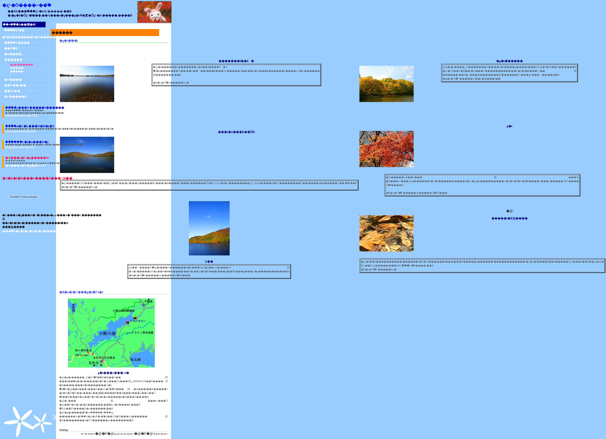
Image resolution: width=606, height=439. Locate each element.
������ (13, 59)
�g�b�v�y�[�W (124, 434)
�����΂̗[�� (10, 74)
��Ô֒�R (11, 48)
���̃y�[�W (160, 434)
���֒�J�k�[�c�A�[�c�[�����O (33, 231)
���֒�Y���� (17, 42)
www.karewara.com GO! (21, 115)
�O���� (13, 79)
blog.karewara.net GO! (20, 147)
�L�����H (15, 96)
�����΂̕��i (17, 67)
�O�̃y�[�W (88, 434)
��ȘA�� (12, 91)
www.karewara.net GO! (20, 131)
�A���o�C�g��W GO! (25, 165)
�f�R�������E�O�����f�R (32, 37)
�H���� (13, 54)
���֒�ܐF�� (14, 30)
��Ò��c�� (15, 85)
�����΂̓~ (17, 71)
